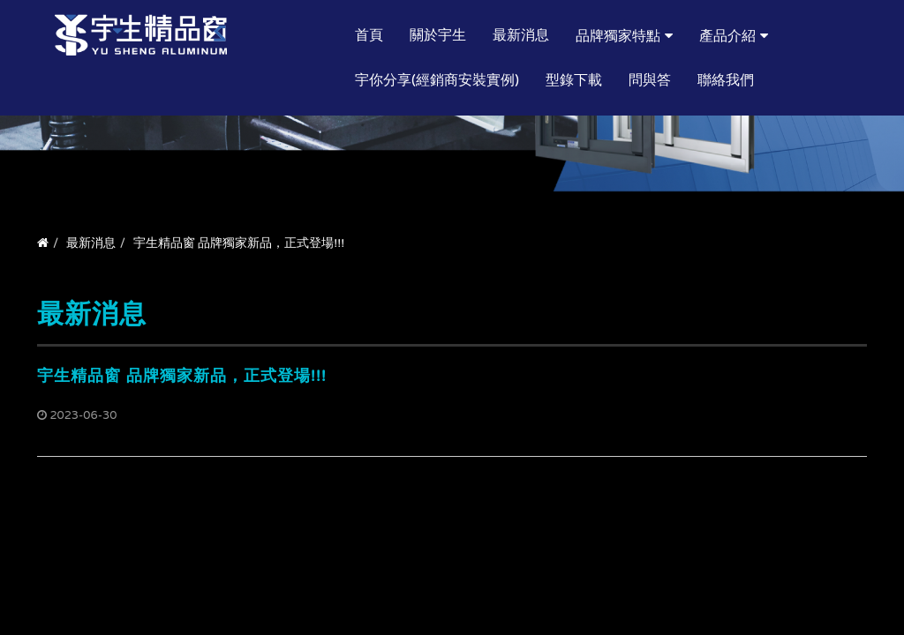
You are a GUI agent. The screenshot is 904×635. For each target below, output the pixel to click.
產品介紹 (727, 36)
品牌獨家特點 (618, 36)
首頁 (369, 35)
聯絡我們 (725, 80)
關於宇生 (438, 35)
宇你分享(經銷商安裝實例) (437, 80)
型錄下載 (574, 80)
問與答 (650, 80)
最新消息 (521, 35)
